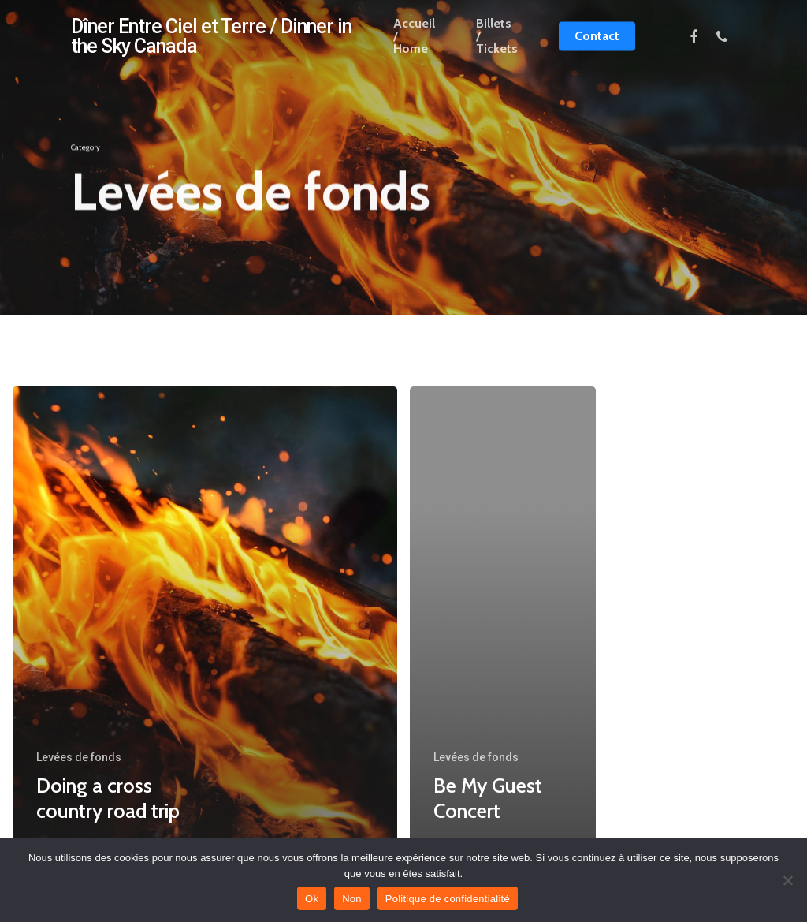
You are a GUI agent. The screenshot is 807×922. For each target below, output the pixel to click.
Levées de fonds (78, 757)
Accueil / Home (414, 46)
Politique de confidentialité (447, 899)
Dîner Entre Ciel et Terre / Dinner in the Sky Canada (211, 46)
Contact (597, 46)
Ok (311, 899)
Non (352, 899)
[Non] (787, 880)
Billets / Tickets (497, 46)
